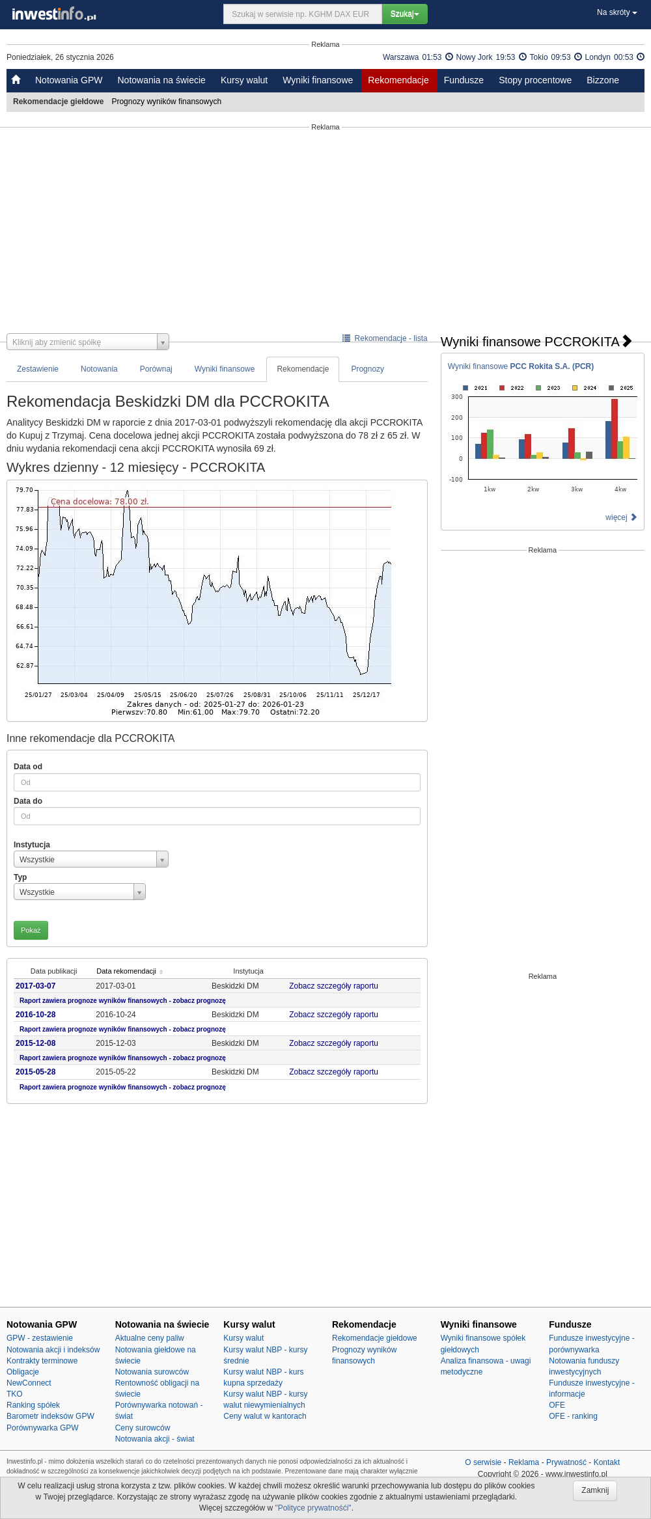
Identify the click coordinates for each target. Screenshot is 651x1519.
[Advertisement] (325, 232)
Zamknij (595, 1490)
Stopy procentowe (535, 80)
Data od (28, 766)
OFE (557, 1405)
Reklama (523, 1462)
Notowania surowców (152, 1371)
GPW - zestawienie (40, 1338)
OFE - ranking (573, 1416)
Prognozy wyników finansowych (167, 101)
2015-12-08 (35, 1043)
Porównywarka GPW (43, 1427)
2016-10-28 (35, 1014)
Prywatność (566, 1462)
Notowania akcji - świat (155, 1439)
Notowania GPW (68, 80)
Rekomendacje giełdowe (374, 1338)
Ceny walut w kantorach (264, 1416)
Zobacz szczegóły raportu (337, 986)
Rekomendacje (398, 80)
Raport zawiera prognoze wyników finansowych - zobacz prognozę (123, 1000)
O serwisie (483, 1462)
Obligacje (23, 1371)
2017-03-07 (35, 986)
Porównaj (156, 369)
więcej (621, 517)
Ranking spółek (33, 1405)
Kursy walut (244, 80)
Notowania (99, 369)
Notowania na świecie (161, 80)
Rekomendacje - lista (385, 338)
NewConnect (29, 1383)
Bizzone (603, 80)
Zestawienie (38, 369)
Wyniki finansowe (318, 80)
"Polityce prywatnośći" (313, 1507)
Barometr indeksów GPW (50, 1416)
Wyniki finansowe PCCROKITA (537, 342)
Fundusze (464, 80)
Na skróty (617, 12)
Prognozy (367, 369)
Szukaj (405, 13)
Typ (20, 877)
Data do (28, 801)
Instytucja (32, 844)
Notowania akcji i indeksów (53, 1349)
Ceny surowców (143, 1427)
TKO (15, 1394)
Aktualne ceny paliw (149, 1338)
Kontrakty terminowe (42, 1360)
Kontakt (607, 1462)
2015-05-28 (35, 1071)
